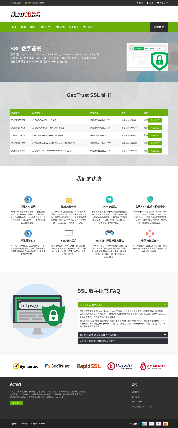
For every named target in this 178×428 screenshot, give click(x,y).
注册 (150, 3)
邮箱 (32, 27)
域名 (23, 27)
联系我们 (136, 396)
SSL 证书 (45, 27)
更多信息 (16, 403)
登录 (140, 3)
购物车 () (162, 3)
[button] (123, 305)
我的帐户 (159, 27)
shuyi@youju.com (34, 3)
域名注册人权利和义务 (142, 406)
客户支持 (15, 3)
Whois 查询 (137, 401)
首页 (14, 27)
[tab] (123, 305)
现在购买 (150, 120)
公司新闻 (136, 391)
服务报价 (74, 27)
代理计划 (60, 27)
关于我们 (89, 27)
